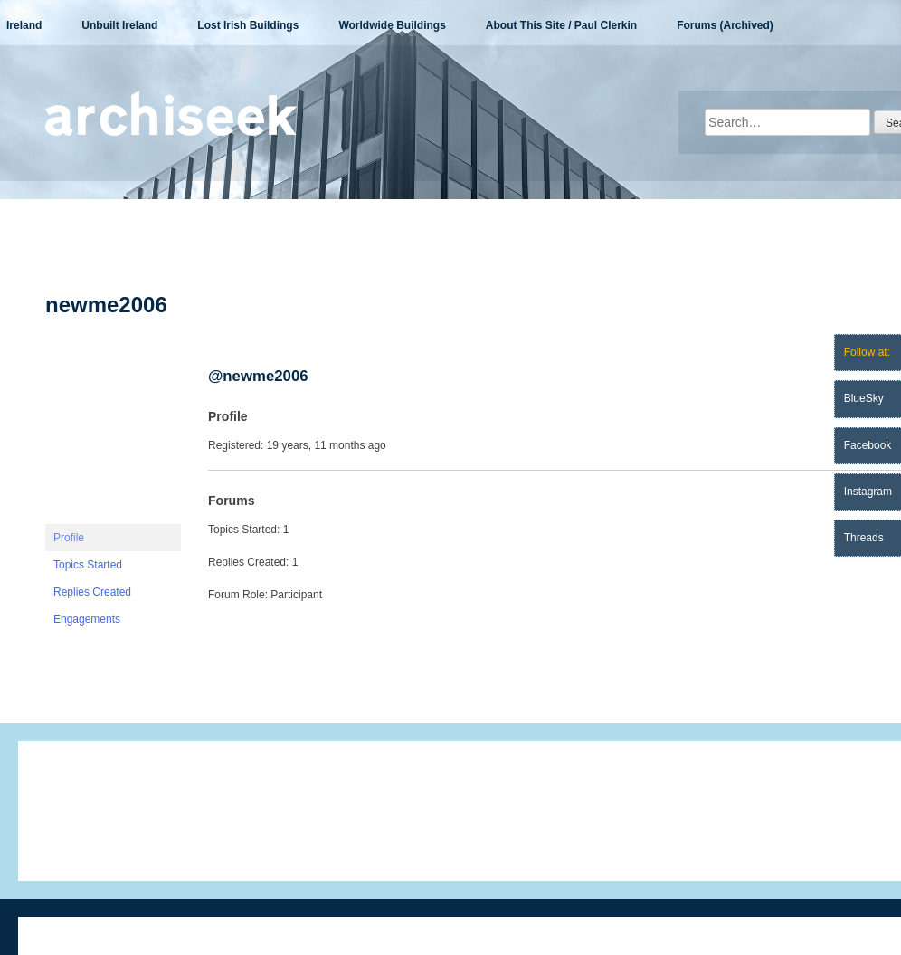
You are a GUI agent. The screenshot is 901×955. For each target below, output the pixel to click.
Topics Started (87, 565)
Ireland (24, 25)
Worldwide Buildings (391, 25)
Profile (68, 537)
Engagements (86, 619)
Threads (864, 537)
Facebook (868, 445)
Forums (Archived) (725, 25)
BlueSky (864, 398)
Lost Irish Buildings (248, 25)
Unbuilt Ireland (119, 25)
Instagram (868, 491)
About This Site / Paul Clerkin (561, 25)
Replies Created (92, 592)
